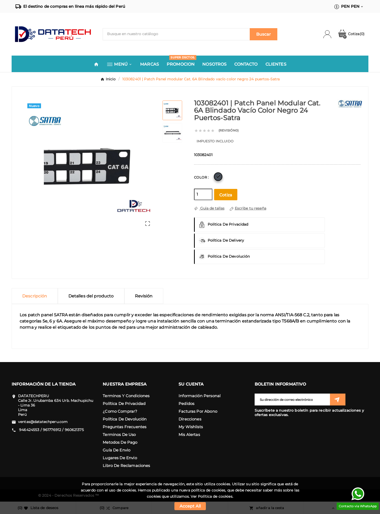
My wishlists (191, 426)
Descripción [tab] (34, 296)
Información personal (200, 395)
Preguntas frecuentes (124, 426)
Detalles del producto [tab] (91, 296)
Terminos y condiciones (126, 395)
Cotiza (351, 34)
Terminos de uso (119, 434)
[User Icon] (330, 34)
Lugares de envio (120, 457)
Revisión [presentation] (144, 296)
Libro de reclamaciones (126, 465)
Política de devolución (125, 419)
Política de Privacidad (124, 403)
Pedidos (186, 403)
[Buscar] (176, 34)
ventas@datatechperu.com (43, 421)
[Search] (263, 34)
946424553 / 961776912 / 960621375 (51, 429)
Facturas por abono (198, 411)
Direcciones (190, 419)
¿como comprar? (120, 411)
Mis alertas (189, 434)
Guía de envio (116, 450)
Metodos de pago (120, 442)
